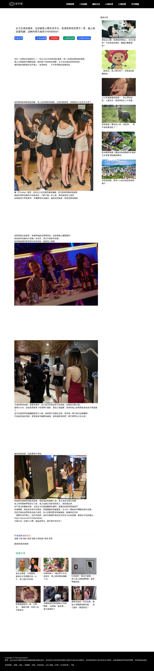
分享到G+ (54, 38)
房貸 (50, 538)
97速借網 (18, 535)
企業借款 (40, 538)
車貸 (46, 538)
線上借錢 (49, 665)
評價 (56, 665)
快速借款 (40, 665)
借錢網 (27, 665)
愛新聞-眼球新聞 (21, 543)
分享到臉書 (41, 38)
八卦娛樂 (83, 4)
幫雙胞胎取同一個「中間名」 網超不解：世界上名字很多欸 (27, 607)
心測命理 (109, 4)
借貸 (29, 538)
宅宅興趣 (135, 4)
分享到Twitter (83, 38)
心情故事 (122, 4)
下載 (72, 665)
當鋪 (33, 538)
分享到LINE (69, 38)
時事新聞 (70, 4)
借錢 (16, 538)
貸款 (20, 665)
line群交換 (64, 665)
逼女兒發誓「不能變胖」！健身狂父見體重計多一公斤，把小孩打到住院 (27, 576)
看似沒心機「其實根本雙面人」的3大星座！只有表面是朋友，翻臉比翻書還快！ (119, 43)
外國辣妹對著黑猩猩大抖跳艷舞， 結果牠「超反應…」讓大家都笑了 (55, 606)
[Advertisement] (58, 19)
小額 (20, 538)
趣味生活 (96, 4)
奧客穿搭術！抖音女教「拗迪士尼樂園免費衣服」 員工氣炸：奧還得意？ (83, 604)
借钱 (33, 665)
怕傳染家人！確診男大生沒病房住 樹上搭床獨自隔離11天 (55, 576)
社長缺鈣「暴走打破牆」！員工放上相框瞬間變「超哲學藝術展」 (83, 579)
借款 (25, 538)
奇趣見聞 (18, 38)
